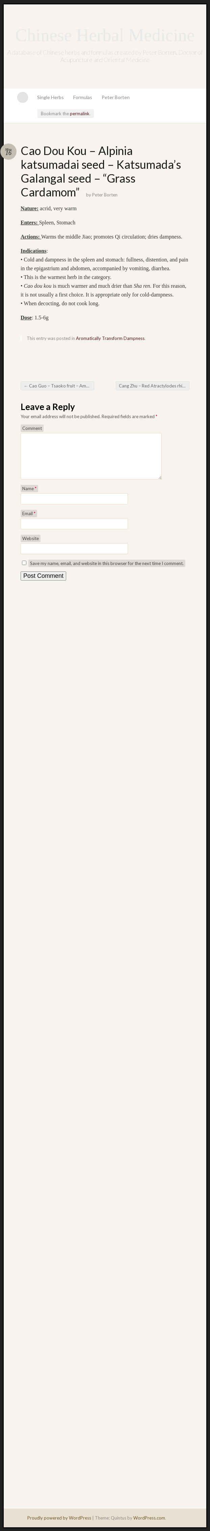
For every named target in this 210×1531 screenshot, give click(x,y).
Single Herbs (50, 97)
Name (29, 496)
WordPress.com (149, 1518)
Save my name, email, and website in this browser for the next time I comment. (107, 571)
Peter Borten (116, 97)
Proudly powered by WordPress (59, 1518)
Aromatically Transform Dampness (110, 338)
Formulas (82, 97)
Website (30, 546)
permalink (79, 113)
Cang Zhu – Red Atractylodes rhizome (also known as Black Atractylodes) (154, 385)
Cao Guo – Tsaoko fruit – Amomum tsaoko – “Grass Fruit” (59, 385)
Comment (32, 428)
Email (28, 521)
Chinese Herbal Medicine (104, 35)
